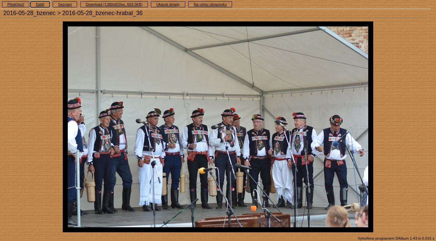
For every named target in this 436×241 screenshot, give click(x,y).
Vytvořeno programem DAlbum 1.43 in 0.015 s (396, 238)
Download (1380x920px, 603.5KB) (114, 4)
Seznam (65, 4)
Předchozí (15, 4)
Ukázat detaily (168, 4)
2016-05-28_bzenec (29, 13)
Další (40, 4)
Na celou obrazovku (210, 4)
